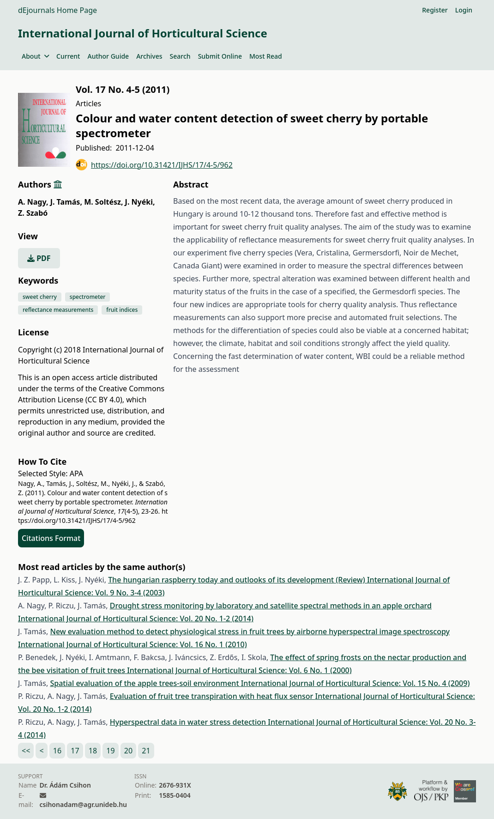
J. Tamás (66, 202)
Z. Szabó (33, 213)
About (35, 56)
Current (68, 56)
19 (110, 751)
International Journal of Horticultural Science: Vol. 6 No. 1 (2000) (239, 670)
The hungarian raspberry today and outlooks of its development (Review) (237, 580)
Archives (149, 56)
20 (128, 751)
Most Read (265, 56)
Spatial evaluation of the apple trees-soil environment (145, 683)
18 (93, 751)
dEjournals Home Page (57, 10)
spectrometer (88, 297)
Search (180, 56)
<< (26, 751)
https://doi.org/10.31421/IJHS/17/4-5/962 (154, 164)
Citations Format (51, 538)
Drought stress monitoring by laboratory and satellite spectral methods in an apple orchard (271, 606)
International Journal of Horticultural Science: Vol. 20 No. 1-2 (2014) (135, 618)
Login (463, 10)
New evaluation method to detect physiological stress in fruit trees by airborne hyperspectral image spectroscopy (250, 631)
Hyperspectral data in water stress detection (189, 722)
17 (75, 751)
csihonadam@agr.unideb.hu (83, 804)
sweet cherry (40, 297)
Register (434, 10)
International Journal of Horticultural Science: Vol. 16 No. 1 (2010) (132, 644)
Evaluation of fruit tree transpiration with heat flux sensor (212, 696)
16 (57, 751)
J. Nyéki (140, 202)
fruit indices (122, 310)
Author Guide (108, 56)
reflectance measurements (58, 310)
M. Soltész (103, 202)
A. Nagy (33, 202)
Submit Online (220, 56)
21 (146, 751)
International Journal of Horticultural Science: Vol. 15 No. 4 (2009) (355, 683)
